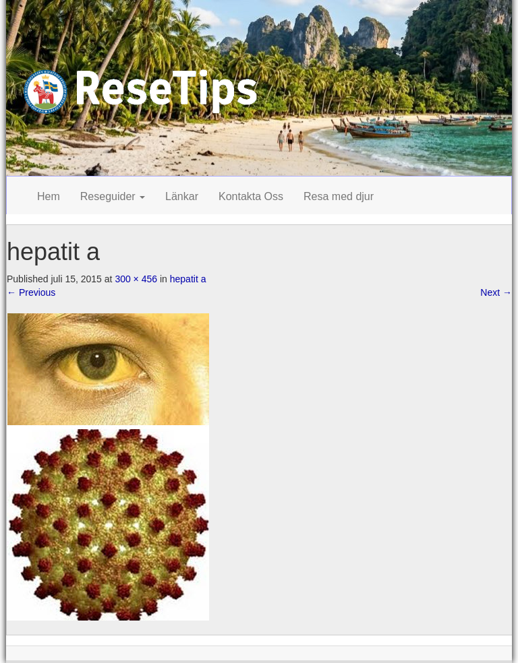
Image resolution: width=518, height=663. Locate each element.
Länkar (181, 196)
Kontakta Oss (251, 196)
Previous (31, 292)
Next (496, 292)
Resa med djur (339, 196)
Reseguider (112, 196)
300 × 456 (136, 279)
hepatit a (188, 279)
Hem (48, 196)
